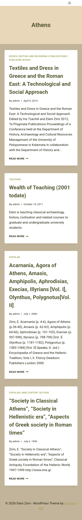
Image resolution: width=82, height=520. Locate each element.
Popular (14, 257)
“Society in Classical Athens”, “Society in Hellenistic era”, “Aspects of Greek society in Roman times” (40, 417)
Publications (57, 56)
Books (13, 56)
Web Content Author (35, 392)
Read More (18, 158)
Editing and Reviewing (33, 56)
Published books (20, 60)
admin (16, 100)
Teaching (15, 179)
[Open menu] (69, 3)
